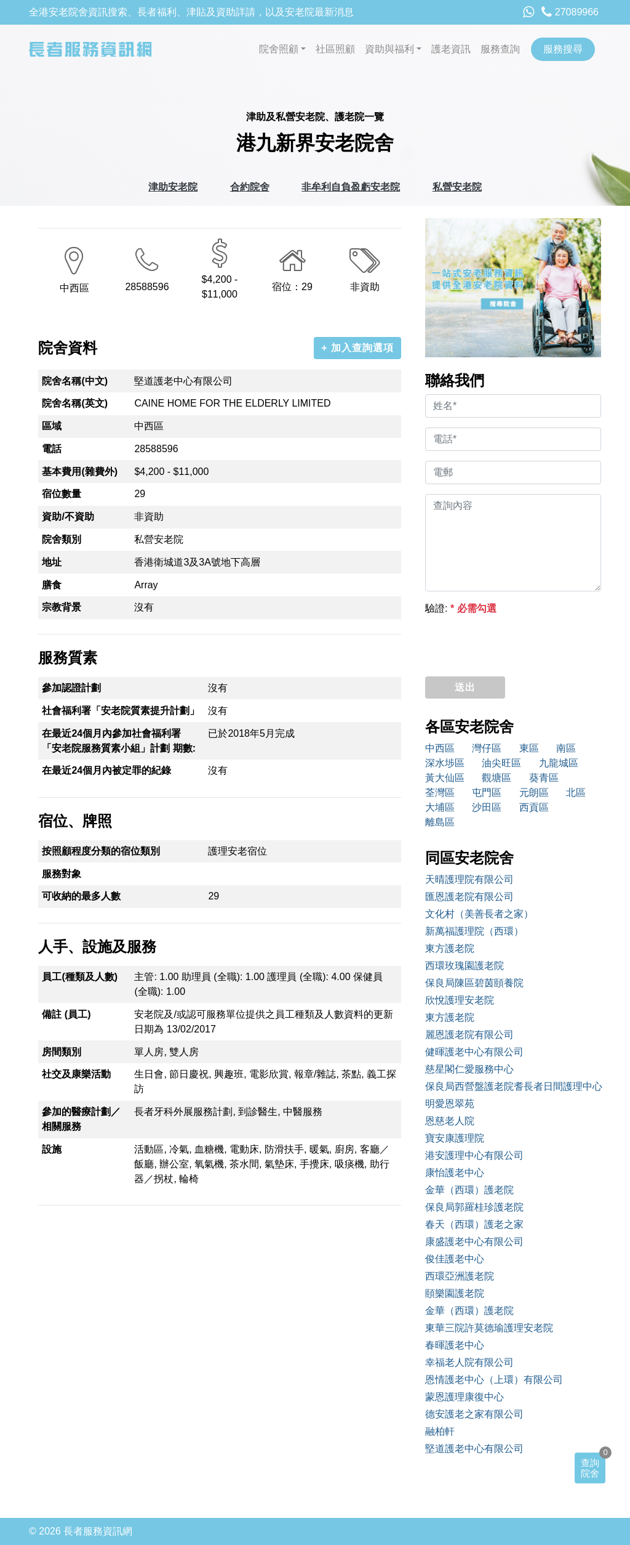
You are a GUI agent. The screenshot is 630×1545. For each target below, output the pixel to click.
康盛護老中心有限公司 (474, 1241)
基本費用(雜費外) (80, 471)
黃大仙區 (445, 777)
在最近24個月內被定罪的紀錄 (106, 770)
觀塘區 (496, 777)
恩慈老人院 (449, 1121)
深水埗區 (445, 763)
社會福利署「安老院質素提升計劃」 (120, 710)
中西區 (440, 748)
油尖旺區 (501, 763)
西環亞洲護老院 (459, 1276)
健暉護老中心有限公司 (474, 1052)
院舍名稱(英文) (75, 403)
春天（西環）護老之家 (474, 1224)
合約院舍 (249, 187)
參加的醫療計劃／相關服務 (81, 1119)
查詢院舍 (590, 1468)
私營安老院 (457, 187)
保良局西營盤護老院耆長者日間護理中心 (513, 1086)
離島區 (440, 822)
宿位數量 (61, 494)
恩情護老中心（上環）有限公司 (494, 1379)
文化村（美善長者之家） (479, 914)
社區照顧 (335, 49)
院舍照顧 (278, 49)
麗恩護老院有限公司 (469, 1034)
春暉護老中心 (454, 1345)
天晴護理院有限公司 (469, 879)
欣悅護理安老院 (459, 1000)
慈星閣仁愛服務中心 (469, 1069)
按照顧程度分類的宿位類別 (101, 851)
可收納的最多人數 (81, 896)
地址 (52, 562)
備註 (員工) (66, 1014)
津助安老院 (172, 187)
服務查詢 (500, 49)
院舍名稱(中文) (75, 381)
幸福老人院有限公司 (469, 1362)
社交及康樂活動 (76, 1074)
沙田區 (486, 807)
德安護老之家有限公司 (474, 1414)
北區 (576, 792)
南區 (566, 748)
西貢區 (534, 807)
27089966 (570, 12)
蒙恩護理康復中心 (464, 1397)
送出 (465, 687)
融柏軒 (440, 1431)
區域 (52, 426)
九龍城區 (558, 763)
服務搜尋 (563, 49)
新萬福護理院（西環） (474, 931)
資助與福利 (389, 49)
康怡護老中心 (454, 1172)
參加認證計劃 (71, 688)
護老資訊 (451, 49)
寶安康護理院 (454, 1138)
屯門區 (486, 792)
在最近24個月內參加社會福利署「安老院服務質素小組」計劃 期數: (119, 740)
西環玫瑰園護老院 (464, 965)
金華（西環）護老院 (469, 1190)
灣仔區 (486, 748)
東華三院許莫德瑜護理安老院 (489, 1328)
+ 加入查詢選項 (357, 348)
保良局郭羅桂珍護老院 (474, 1207)
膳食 (52, 585)
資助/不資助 (68, 516)
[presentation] (518, 642)
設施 (52, 1149)
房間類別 (61, 1052)
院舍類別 (61, 539)
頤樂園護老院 (454, 1293)
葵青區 (544, 777)
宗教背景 (61, 607)
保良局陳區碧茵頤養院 (474, 983)
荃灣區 (440, 792)
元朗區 (534, 792)
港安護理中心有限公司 (474, 1155)
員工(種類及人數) (80, 976)
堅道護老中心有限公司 (474, 1448)
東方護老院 (449, 948)
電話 (52, 449)
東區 (529, 748)
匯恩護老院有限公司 (469, 896)
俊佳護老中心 (454, 1259)
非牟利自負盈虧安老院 (350, 187)
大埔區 (440, 807)
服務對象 (61, 874)
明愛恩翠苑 (449, 1103)
